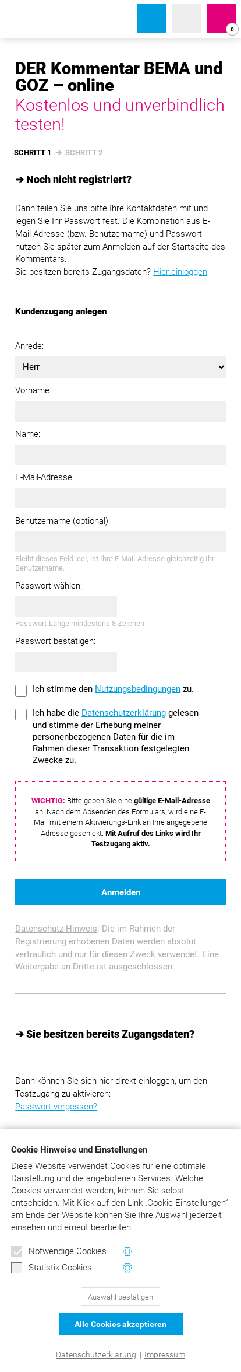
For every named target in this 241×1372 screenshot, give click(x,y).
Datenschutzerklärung (96, 1354)
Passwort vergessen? (56, 1106)
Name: (27, 434)
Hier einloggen (180, 272)
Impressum (164, 1354)
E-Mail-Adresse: (44, 477)
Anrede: (29, 346)
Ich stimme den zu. (113, 689)
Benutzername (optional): (62, 521)
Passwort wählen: (48, 585)
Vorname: (33, 390)
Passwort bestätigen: (55, 641)
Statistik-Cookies (51, 1268)
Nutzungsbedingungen (137, 689)
